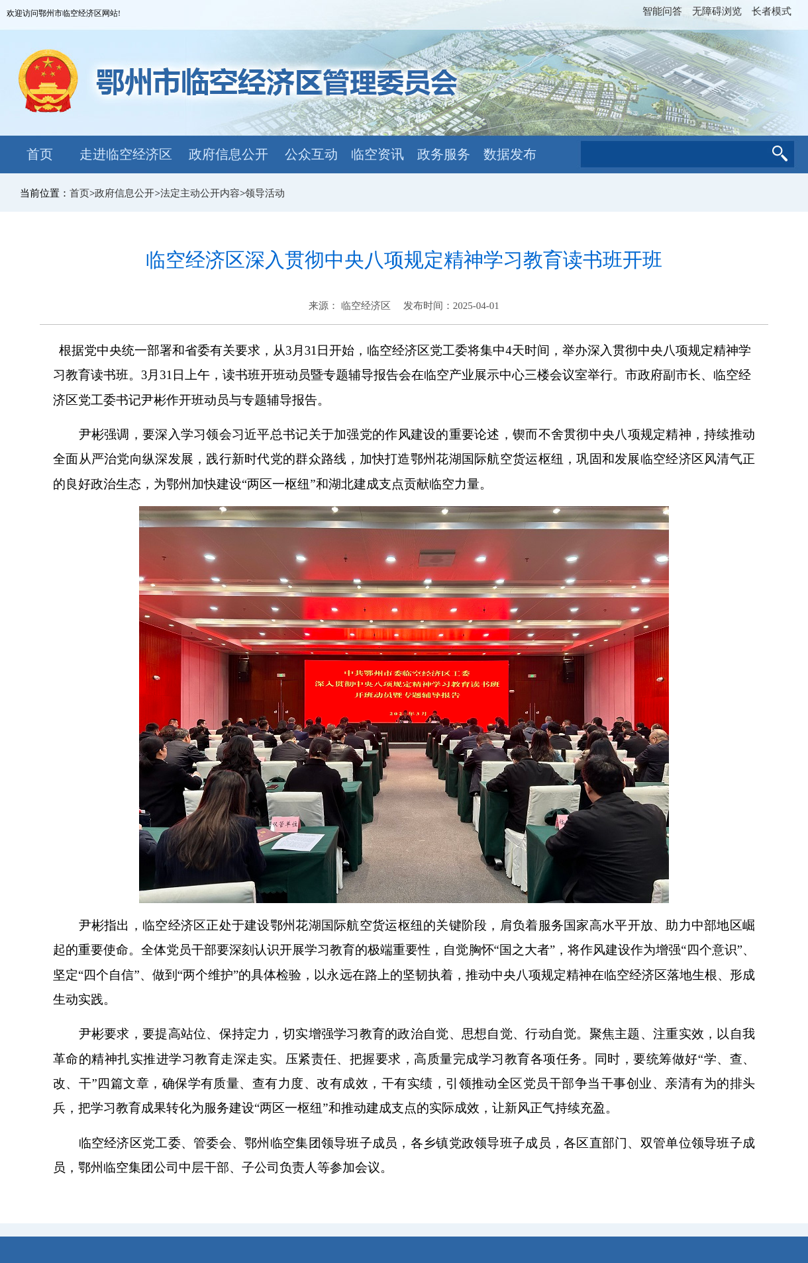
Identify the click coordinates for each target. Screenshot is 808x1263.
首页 (39, 154)
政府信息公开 (228, 154)
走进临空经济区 (125, 154)
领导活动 (265, 193)
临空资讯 (377, 154)
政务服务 (443, 154)
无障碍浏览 (717, 11)
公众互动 (311, 154)
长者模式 (771, 11)
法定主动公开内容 (200, 193)
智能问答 (662, 11)
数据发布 (509, 154)
